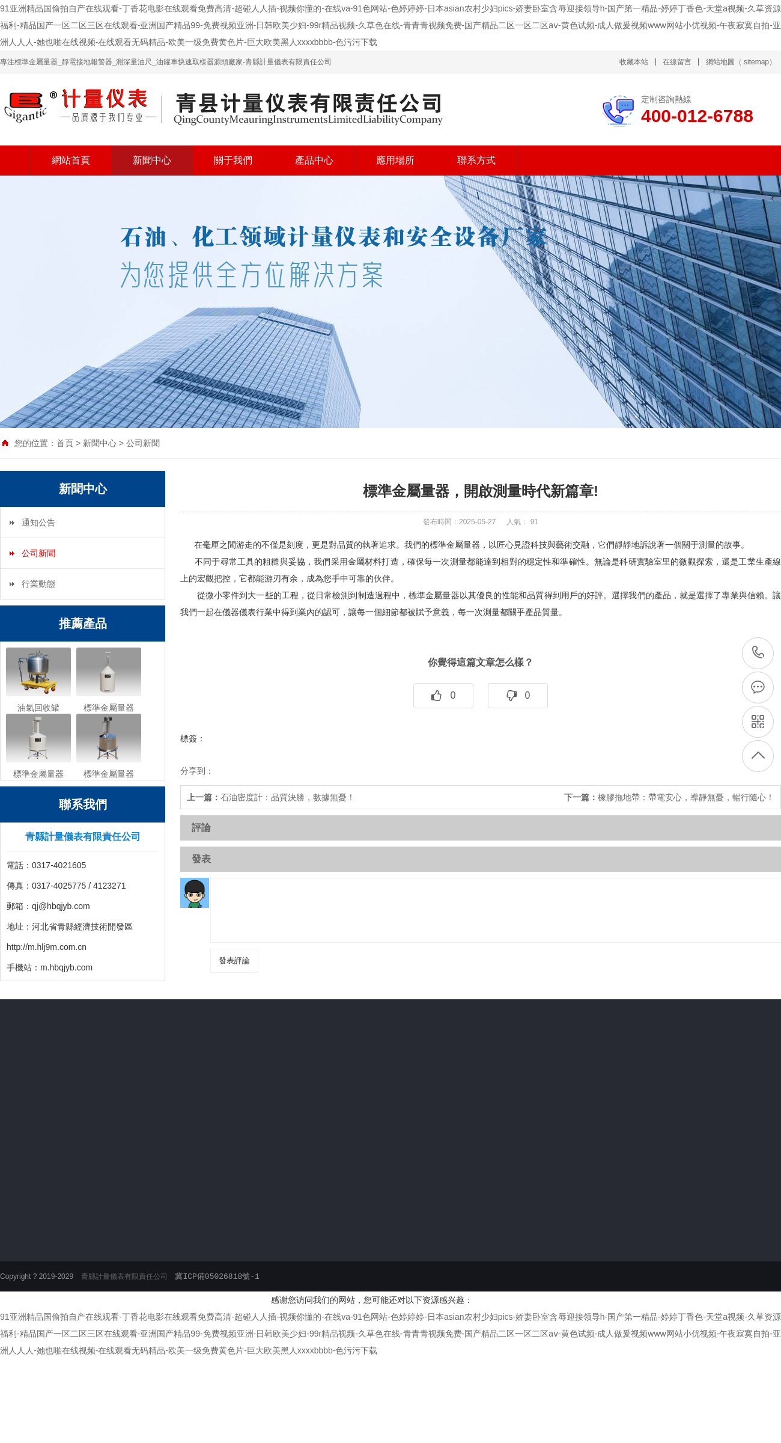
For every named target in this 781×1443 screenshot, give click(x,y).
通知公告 (38, 522)
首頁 (64, 443)
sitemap (756, 62)
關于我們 (233, 160)
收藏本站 (633, 62)
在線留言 (677, 62)
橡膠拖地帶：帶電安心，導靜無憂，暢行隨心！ (669, 797)
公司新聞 (143, 443)
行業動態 (38, 584)
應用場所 (395, 160)
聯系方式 (476, 160)
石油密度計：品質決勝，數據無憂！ (271, 797)
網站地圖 (720, 62)
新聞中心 (152, 160)
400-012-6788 (758, 652)
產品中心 (314, 160)
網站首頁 (71, 160)
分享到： (197, 771)
